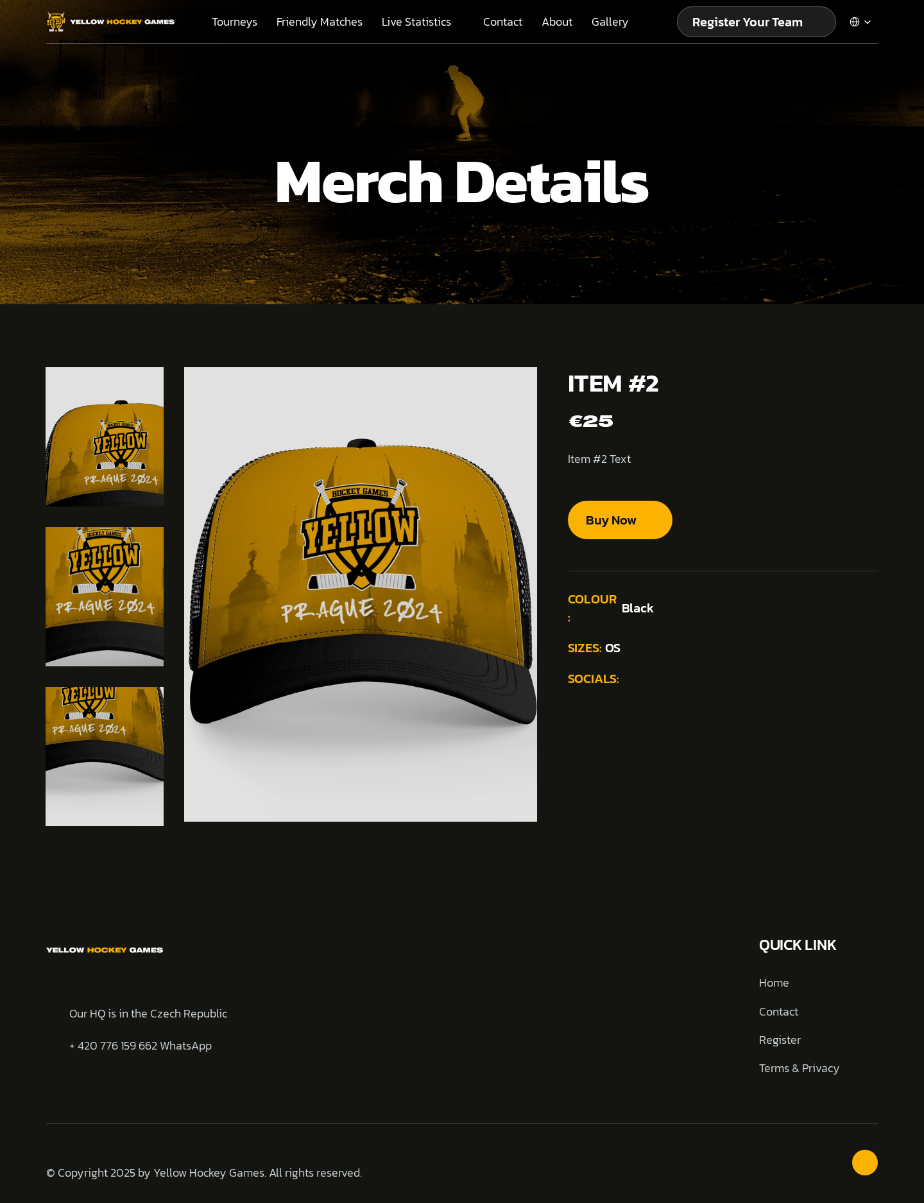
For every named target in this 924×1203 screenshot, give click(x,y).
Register (780, 1039)
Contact (778, 1011)
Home (774, 982)
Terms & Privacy (799, 1068)
